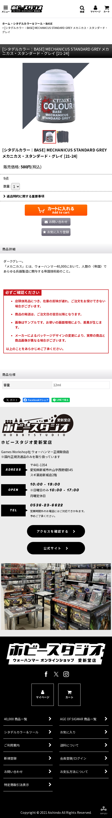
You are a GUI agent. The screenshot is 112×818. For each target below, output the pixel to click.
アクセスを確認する (56, 538)
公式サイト (56, 555)
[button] (5, 9)
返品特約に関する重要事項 (23, 196)
